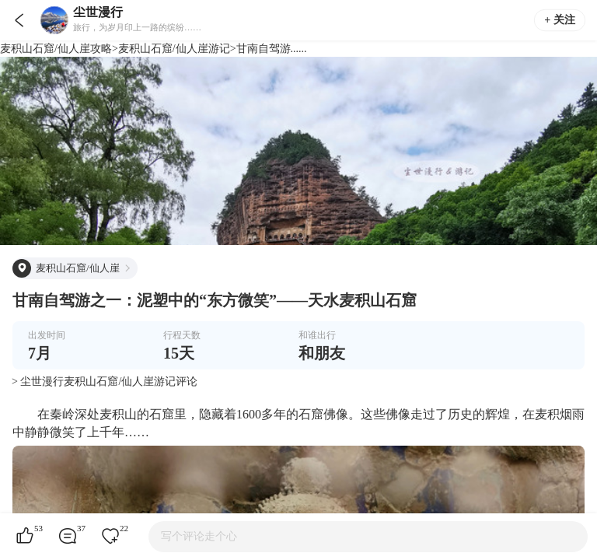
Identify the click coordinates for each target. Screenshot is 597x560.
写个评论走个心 (199, 536)
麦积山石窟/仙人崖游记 (174, 48)
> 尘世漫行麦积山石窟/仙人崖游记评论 (104, 381)
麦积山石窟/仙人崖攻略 (56, 48)
